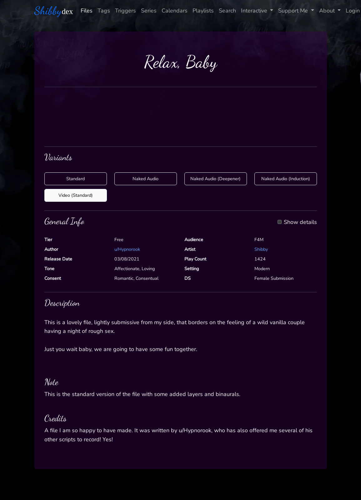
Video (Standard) (75, 195)
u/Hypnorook (127, 249)
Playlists (203, 10)
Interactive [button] (255, 10)
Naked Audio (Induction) (285, 179)
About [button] (327, 10)
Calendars (175, 10)
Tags (104, 10)
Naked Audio (145, 179)
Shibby (261, 249)
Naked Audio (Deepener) (215, 179)
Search (227, 10)
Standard (75, 179)
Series (149, 10)
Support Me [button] (293, 10)
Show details (300, 222)
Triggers (125, 10)
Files (87, 10)
